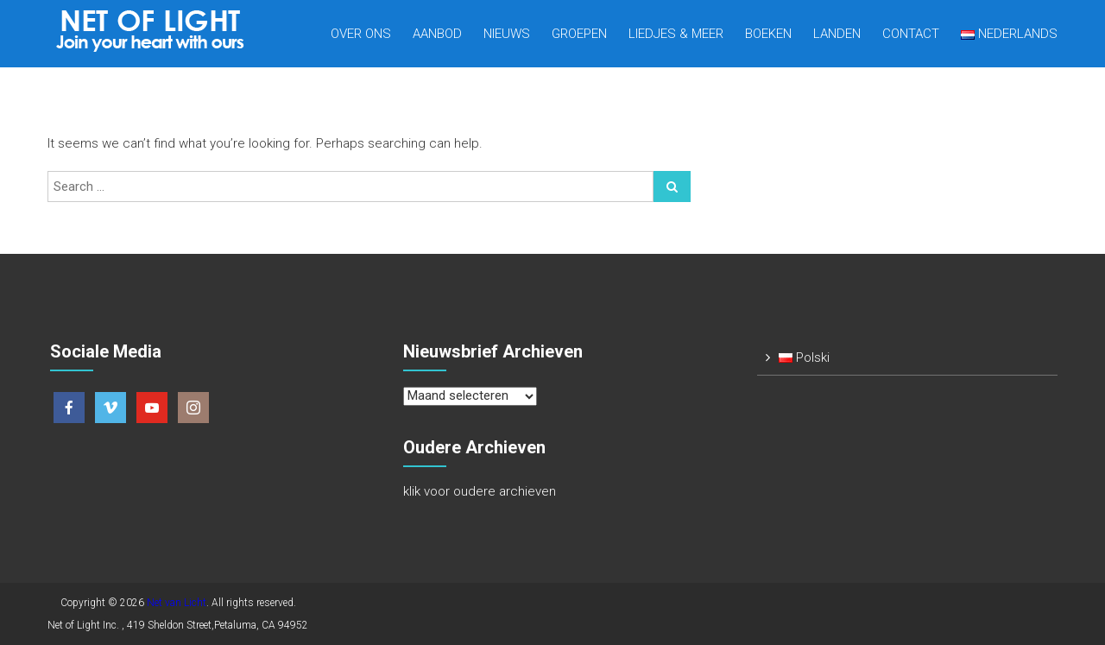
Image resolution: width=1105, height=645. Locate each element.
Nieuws (506, 33)
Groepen (579, 33)
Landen (837, 33)
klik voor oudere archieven (479, 491)
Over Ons (361, 33)
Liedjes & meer (675, 33)
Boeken (768, 33)
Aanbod (437, 33)
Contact (910, 33)
